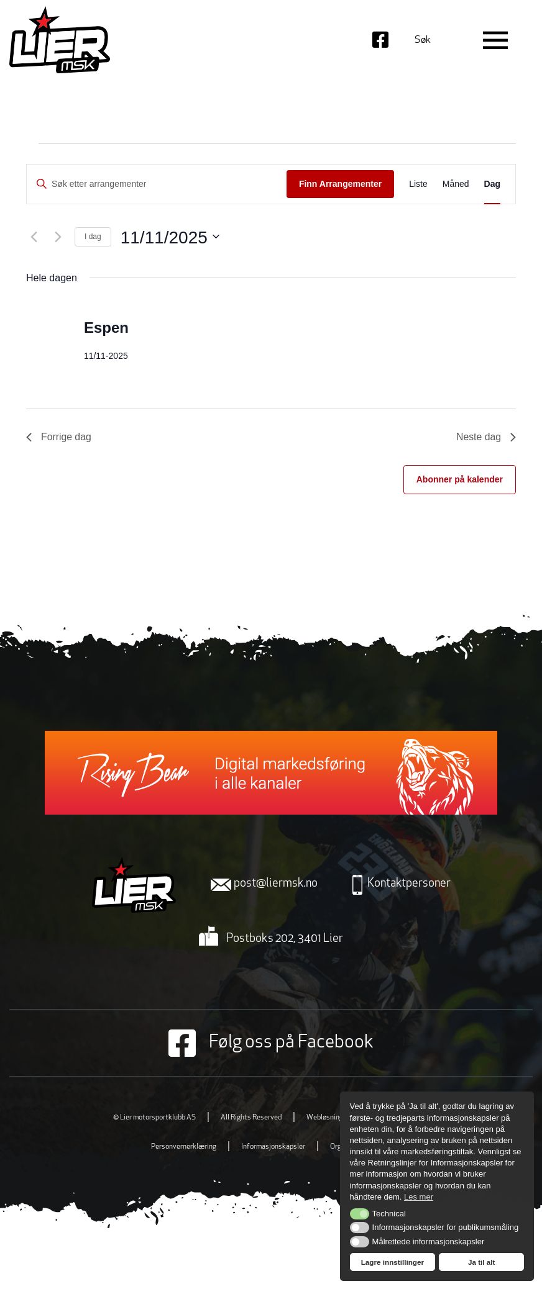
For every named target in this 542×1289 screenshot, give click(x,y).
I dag (93, 236)
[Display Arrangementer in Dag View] (492, 184)
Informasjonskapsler (273, 1147)
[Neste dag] (57, 236)
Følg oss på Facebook (271, 1042)
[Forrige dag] (33, 236)
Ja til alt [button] (481, 1262)
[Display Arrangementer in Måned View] (456, 184)
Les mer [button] (418, 1196)
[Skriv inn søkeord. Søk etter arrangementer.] (157, 184)
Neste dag (486, 437)
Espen (106, 327)
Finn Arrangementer (340, 184)
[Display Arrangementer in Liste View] (418, 184)
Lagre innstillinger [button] (392, 1262)
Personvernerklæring (183, 1147)
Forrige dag (59, 437)
